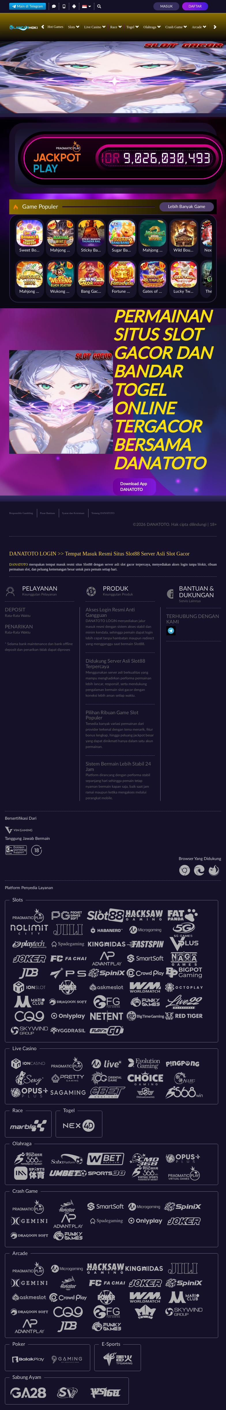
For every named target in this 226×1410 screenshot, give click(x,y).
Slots (73, 27)
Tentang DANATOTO (102, 513)
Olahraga (152, 27)
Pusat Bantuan (47, 513)
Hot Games (55, 27)
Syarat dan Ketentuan (73, 513)
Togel (133, 27)
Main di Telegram (27, 6)
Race (116, 27)
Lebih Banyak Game (186, 207)
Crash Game (176, 27)
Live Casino (94, 27)
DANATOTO (18, 564)
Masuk (166, 6)
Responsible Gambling (21, 513)
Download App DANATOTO (133, 487)
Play (45, 168)
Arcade (199, 27)
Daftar (195, 6)
